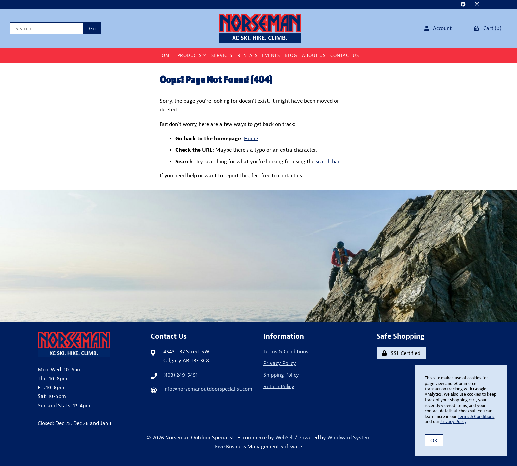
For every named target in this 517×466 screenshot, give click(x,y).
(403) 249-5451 (180, 375)
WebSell (284, 437)
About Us (313, 55)
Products (191, 55)
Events (271, 55)
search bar (328, 161)
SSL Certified (401, 353)
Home (165, 55)
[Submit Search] (92, 28)
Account (438, 28)
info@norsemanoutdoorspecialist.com (207, 389)
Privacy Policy (279, 363)
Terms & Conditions (285, 351)
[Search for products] (46, 28)
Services (221, 55)
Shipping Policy (281, 375)
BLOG (291, 55)
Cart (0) (487, 28)
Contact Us (344, 55)
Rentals (247, 55)
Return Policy (278, 386)
